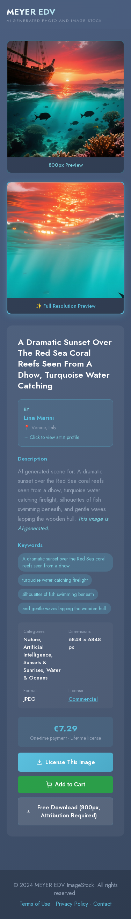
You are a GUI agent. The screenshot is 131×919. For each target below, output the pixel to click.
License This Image (65, 762)
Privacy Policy (72, 904)
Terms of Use (35, 904)
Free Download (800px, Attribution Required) (63, 811)
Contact (102, 904)
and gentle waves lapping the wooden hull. (64, 608)
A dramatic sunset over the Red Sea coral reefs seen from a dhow (63, 562)
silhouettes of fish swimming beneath (58, 594)
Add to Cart (65, 784)
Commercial (83, 699)
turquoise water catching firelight (55, 579)
